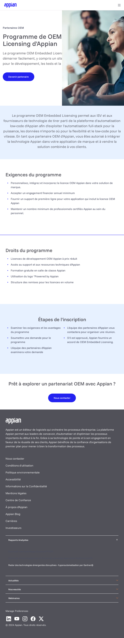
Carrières (11, 521)
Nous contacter (15, 458)
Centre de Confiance (18, 500)
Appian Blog (13, 514)
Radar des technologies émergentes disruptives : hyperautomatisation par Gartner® (51, 565)
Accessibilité (13, 479)
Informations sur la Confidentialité (26, 486)
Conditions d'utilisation (19, 465)
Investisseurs (13, 528)
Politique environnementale (23, 472)
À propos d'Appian (16, 507)
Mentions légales (16, 493)
